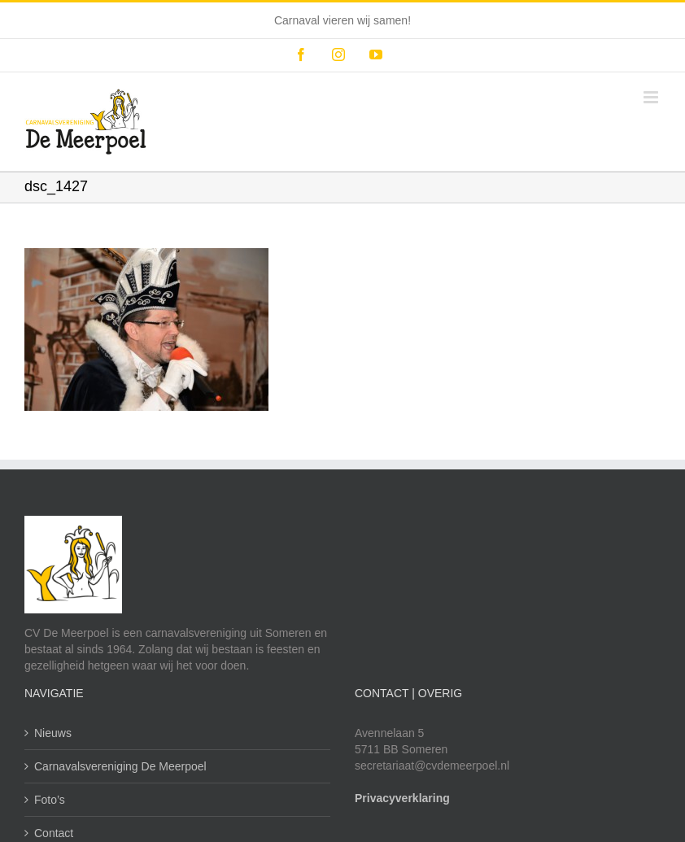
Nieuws (53, 732)
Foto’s (49, 799)
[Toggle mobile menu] (652, 97)
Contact (53, 833)
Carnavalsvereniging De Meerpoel (120, 766)
